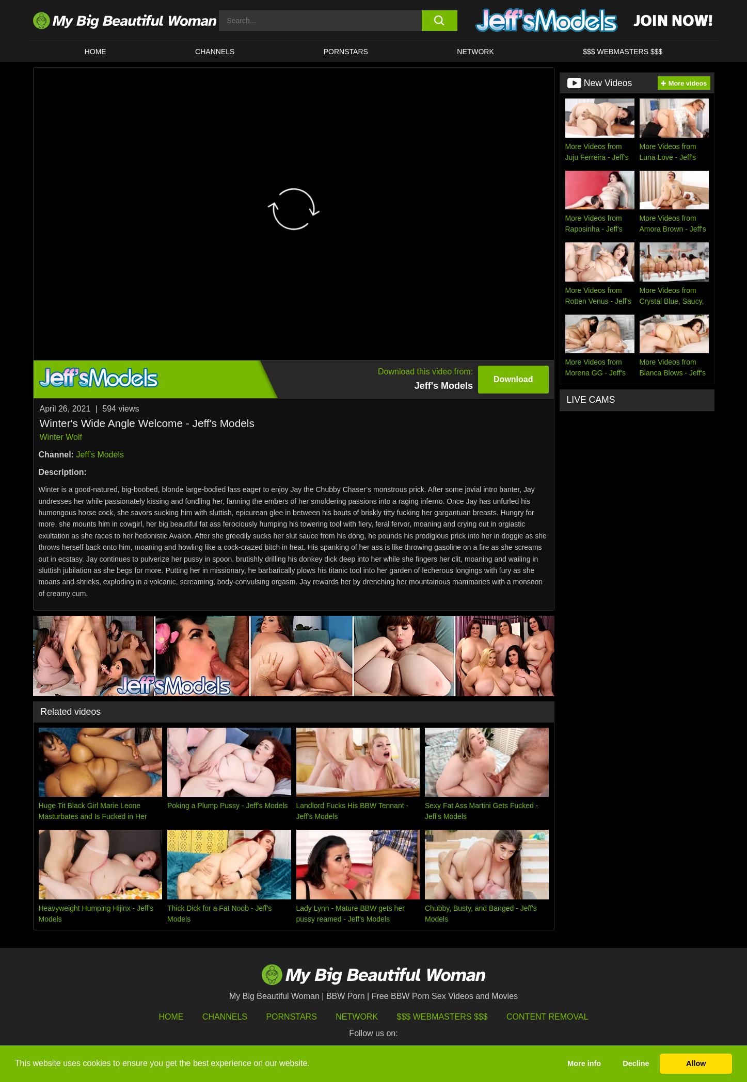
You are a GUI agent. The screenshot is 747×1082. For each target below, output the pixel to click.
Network (475, 51)
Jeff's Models (100, 454)
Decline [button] (636, 1063)
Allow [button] (696, 1063)
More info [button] (584, 1063)
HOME (95, 51)
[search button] (439, 20)
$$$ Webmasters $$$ (442, 1016)
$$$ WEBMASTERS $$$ (622, 51)
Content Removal (547, 1016)
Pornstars (346, 51)
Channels (224, 1016)
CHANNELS (214, 51)
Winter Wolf (61, 437)
